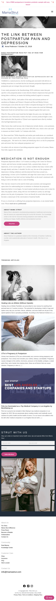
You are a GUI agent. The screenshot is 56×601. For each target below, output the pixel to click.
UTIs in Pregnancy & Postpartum (14, 353)
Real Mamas (5, 545)
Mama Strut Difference (8, 528)
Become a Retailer (7, 532)
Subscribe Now (9, 454)
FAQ (2, 560)
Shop (3, 556)
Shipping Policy (38, 595)
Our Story (4, 525)
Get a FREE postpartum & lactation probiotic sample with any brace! (28, 3)
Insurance (4, 558)
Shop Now (12, 223)
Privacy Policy (17, 595)
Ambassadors (5, 534)
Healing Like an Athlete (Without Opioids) (17, 303)
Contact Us (4, 537)
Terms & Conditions (27, 595)
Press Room (5, 530)
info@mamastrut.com (11, 572)
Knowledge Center (7, 547)
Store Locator (5, 563)
